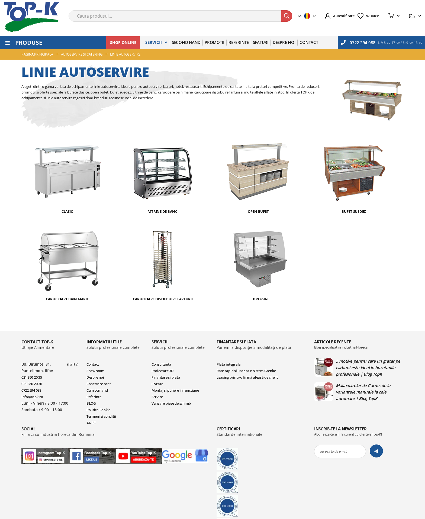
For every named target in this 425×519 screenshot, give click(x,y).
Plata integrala (229, 364)
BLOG (91, 403)
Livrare (157, 383)
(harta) (72, 364)
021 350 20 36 (31, 383)
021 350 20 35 (31, 377)
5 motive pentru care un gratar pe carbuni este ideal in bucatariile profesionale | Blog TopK (368, 367)
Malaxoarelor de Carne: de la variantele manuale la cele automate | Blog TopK (363, 392)
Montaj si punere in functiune (175, 390)
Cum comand (97, 390)
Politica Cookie (98, 409)
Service (157, 396)
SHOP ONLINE (123, 42)
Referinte (93, 396)
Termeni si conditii (101, 416)
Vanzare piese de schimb (171, 403)
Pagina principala (37, 54)
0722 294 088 (358, 42)
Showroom (95, 370)
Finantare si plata (166, 377)
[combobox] (180, 16)
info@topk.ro (32, 396)
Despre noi (95, 377)
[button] (305, 16)
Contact (92, 364)
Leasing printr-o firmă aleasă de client (247, 377)
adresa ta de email (333, 451)
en (315, 16)
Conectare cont (98, 383)
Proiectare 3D (163, 370)
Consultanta (161, 364)
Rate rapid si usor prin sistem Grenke (246, 370)
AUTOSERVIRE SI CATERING (82, 54)
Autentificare (344, 15)
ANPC (91, 422)
